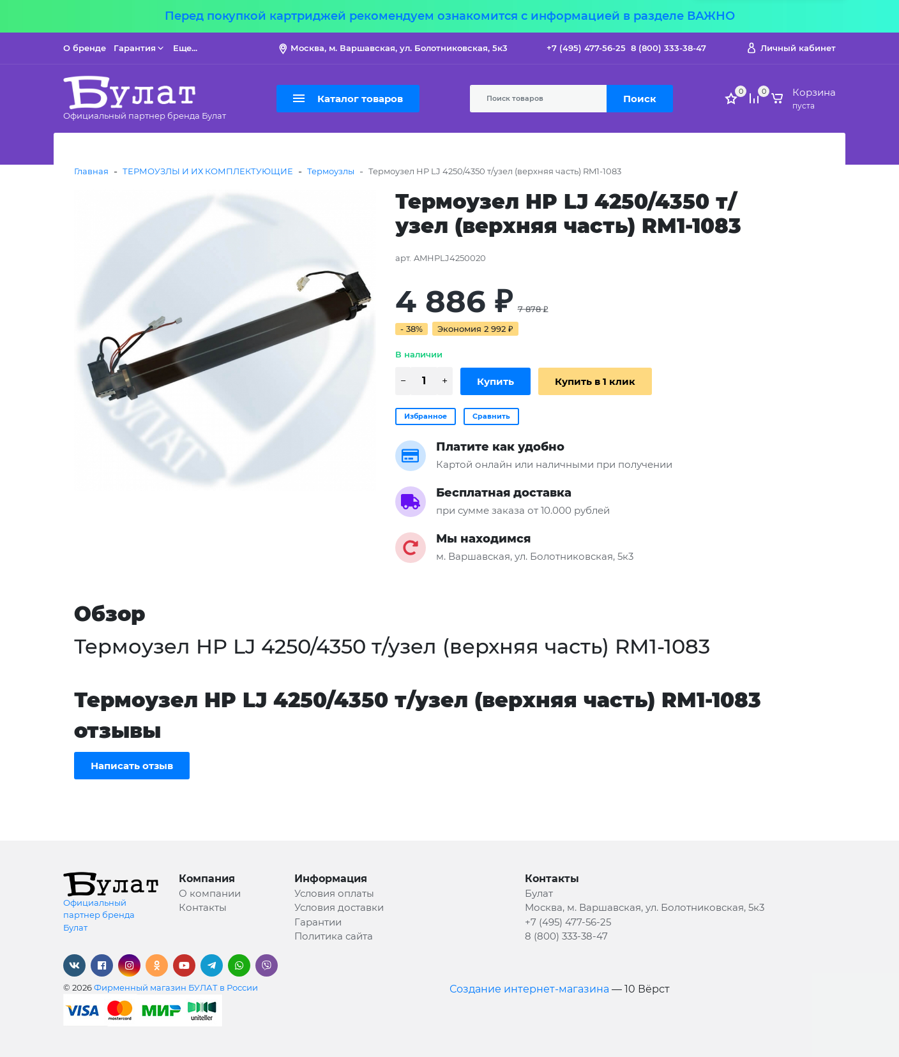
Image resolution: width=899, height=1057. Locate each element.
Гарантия (139, 48)
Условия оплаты (334, 893)
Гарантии (318, 922)
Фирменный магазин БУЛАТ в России (176, 987)
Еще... (185, 48)
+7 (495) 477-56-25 (586, 48)
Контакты (203, 907)
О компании (210, 893)
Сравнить (491, 416)
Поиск (639, 99)
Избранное (425, 416)
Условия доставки (339, 907)
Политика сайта (333, 936)
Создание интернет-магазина (529, 989)
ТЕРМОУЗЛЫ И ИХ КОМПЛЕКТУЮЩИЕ (208, 171)
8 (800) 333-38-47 (668, 48)
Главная (91, 171)
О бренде (84, 48)
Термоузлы (330, 171)
